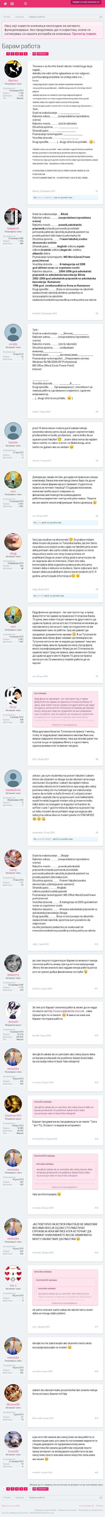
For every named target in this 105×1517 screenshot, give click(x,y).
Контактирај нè (86, 1506)
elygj (34, 589)
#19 (96, 1418)
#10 (96, 944)
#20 (96, 1472)
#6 (97, 589)
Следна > (43, 54)
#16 (96, 1252)
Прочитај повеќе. (84, 34)
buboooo (41, 197)
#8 (97, 759)
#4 (97, 461)
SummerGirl (38, 1139)
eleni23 (40, 596)
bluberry (36, 989)
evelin (35, 412)
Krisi (34, 759)
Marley (35, 191)
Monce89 (37, 1418)
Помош (99, 1506)
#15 (96, 1208)
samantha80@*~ (44, 839)
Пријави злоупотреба (45, 1510)
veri (34, 516)
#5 (97, 516)
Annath (35, 1035)
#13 (96, 1082)
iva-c (34, 1327)
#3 (97, 412)
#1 (97, 191)
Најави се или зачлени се (86, 2)
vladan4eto (37, 833)
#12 (96, 1035)
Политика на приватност (90, 1510)
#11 (96, 989)
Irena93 (36, 1472)
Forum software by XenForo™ (28, 1513)
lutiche (35, 461)
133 (34, 54)
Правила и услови (67, 1510)
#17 (96, 1327)
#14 (96, 1139)
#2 (97, 313)
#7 (97, 676)
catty (34, 944)
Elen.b (51, 197)
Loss (39, 522)
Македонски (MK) (11, 1506)
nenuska (36, 1082)
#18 (96, 1371)
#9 (97, 833)
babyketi (36, 313)
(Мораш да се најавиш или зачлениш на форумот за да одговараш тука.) (66, 1485)
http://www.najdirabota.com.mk (66, 1011)
